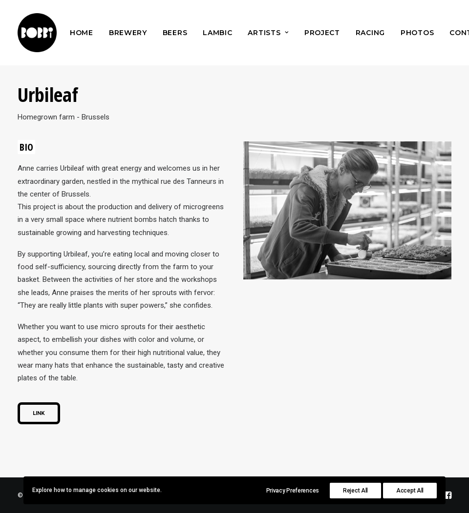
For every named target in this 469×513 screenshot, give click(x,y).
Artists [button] (268, 32)
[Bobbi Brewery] (37, 32)
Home (81, 32)
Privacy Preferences (292, 490)
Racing (370, 32)
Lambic (217, 32)
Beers (175, 32)
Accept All (410, 490)
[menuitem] (81, 32)
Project (322, 32)
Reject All (355, 490)
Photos (417, 32)
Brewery (128, 32)
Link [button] (39, 413)
